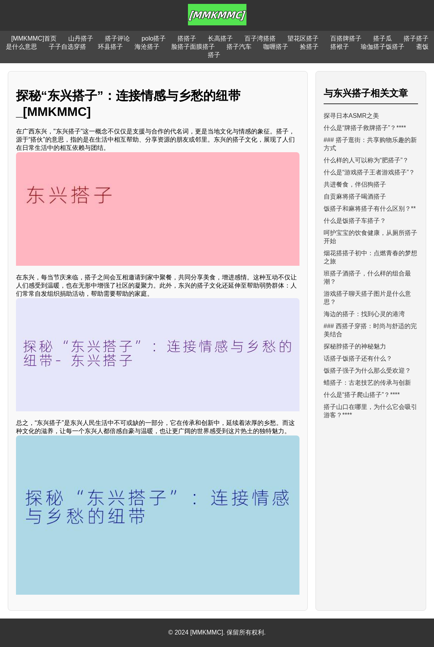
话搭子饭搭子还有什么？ (358, 358)
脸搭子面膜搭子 (193, 46)
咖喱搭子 (275, 46)
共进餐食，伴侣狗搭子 (355, 184)
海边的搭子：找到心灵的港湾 (364, 314)
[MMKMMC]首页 (34, 38)
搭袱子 (339, 46)
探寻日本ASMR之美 (351, 115)
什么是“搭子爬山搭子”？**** (362, 394)
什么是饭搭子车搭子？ (355, 220)
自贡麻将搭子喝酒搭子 (355, 196)
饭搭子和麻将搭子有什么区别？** (370, 208)
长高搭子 (220, 38)
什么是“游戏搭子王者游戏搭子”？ (369, 172)
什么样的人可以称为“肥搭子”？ (366, 160)
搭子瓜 (382, 38)
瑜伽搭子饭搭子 (382, 46)
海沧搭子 (147, 46)
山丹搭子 (80, 38)
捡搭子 (309, 46)
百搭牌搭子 (345, 38)
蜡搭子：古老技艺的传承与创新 (367, 382)
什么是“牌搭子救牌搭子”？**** (365, 127)
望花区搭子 (303, 38)
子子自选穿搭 (67, 46)
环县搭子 (110, 46)
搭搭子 (186, 38)
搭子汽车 (239, 46)
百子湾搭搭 (260, 38)
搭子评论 (117, 38)
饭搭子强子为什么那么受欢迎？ (367, 370)
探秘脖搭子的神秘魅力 (355, 346)
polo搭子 (154, 38)
